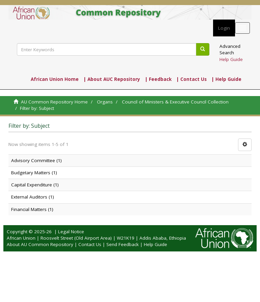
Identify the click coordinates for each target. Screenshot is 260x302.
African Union (21, 238)
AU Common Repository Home (54, 102)
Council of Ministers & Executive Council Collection (175, 102)
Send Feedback (122, 244)
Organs (105, 102)
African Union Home (55, 79)
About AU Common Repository (40, 244)
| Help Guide (226, 79)
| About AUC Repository (111, 79)
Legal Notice (71, 232)
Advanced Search (229, 49)
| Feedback (158, 79)
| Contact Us (191, 79)
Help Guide (231, 59)
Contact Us (89, 244)
